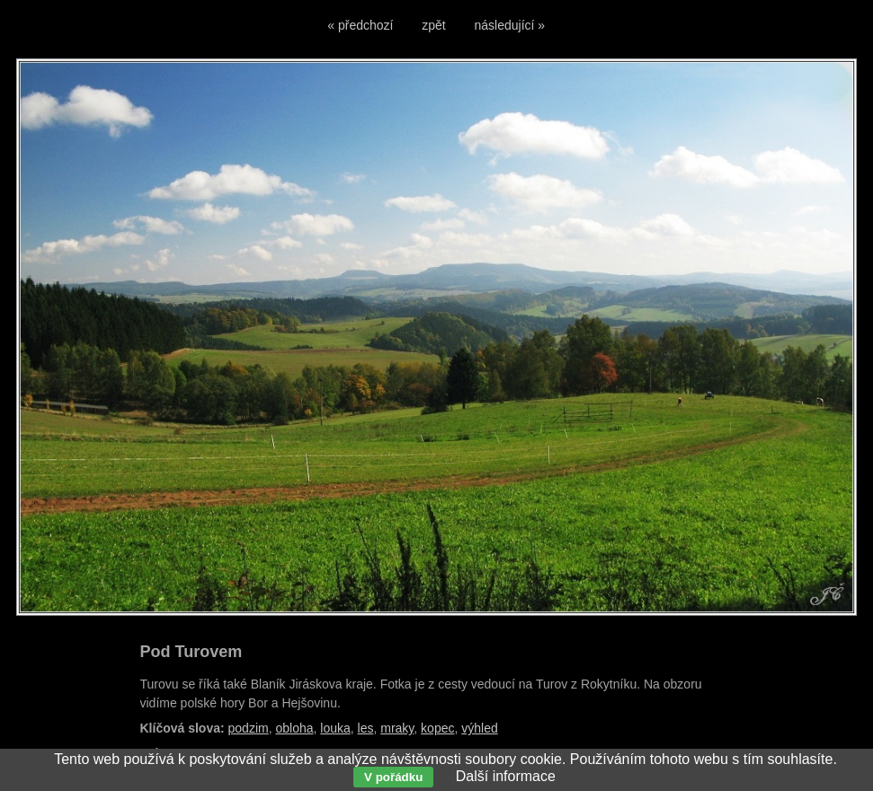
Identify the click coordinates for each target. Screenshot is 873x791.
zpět (433, 25)
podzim (248, 728)
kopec (437, 728)
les (366, 728)
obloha (294, 728)
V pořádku (393, 777)
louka (335, 728)
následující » (510, 25)
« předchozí (360, 25)
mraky (397, 728)
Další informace (506, 776)
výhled (479, 728)
